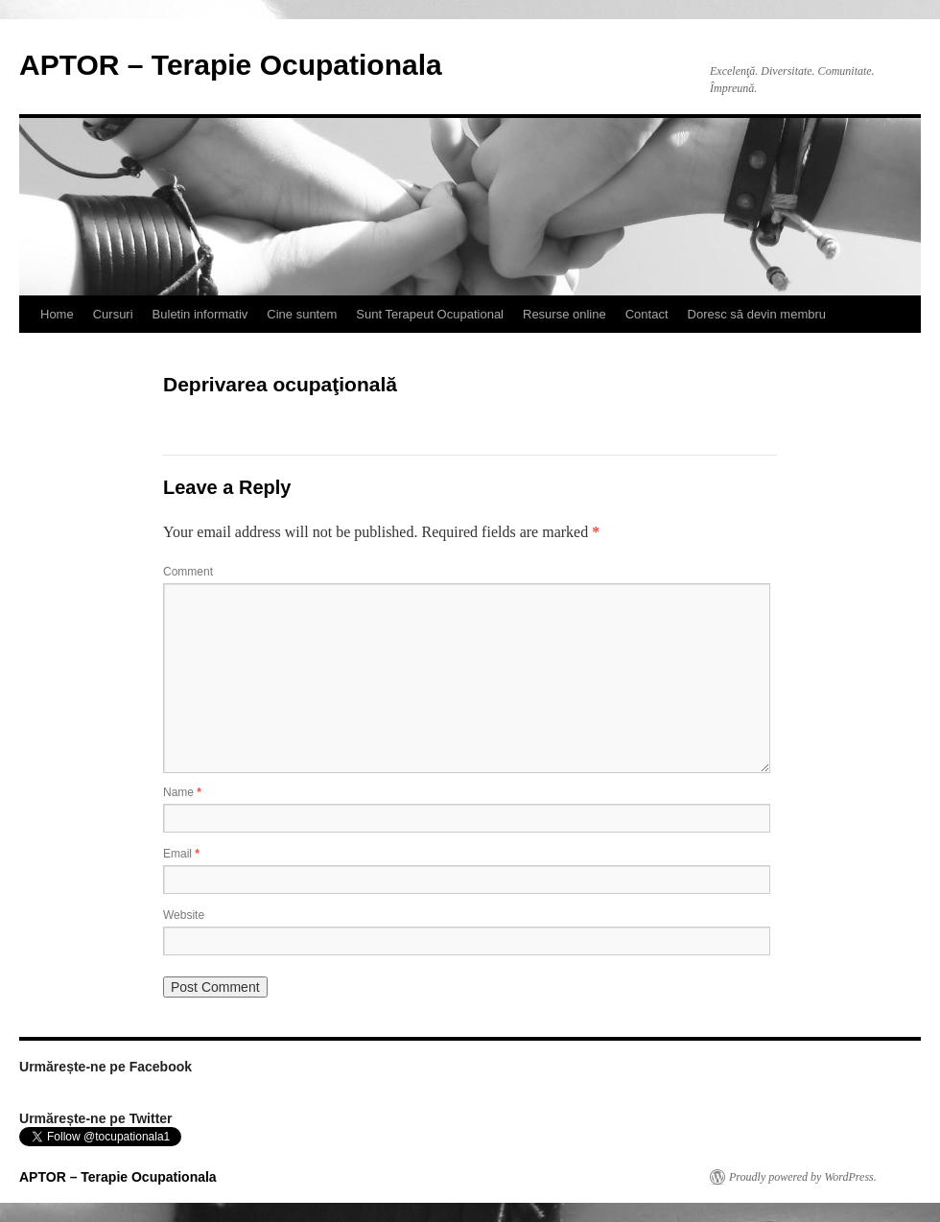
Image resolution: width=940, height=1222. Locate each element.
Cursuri (113, 314)
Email (181, 853)
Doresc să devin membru (757, 314)
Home (57, 314)
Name (182, 792)
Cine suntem (302, 314)
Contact (647, 314)
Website (183, 915)
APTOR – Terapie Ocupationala (230, 65)
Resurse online (564, 314)
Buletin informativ (200, 314)
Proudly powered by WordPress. (803, 1177)
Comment (188, 571)
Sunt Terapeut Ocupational (430, 314)
